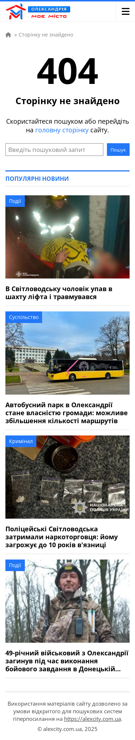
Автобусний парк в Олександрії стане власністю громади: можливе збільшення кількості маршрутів (66, 413)
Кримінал (21, 441)
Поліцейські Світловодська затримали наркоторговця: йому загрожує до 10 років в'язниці (61, 537)
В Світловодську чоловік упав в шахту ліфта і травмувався (58, 293)
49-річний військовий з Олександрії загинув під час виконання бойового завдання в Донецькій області (67, 661)
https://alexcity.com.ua (92, 718)
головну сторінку (62, 130)
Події (15, 200)
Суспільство (24, 317)
